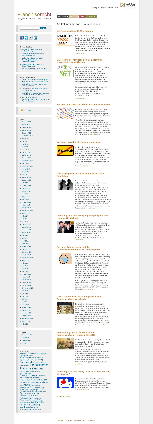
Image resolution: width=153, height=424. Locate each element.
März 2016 (25, 244)
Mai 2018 (25, 194)
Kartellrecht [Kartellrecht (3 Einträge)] (34, 380)
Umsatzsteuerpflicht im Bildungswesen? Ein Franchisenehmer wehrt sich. (79, 297)
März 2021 (25, 163)
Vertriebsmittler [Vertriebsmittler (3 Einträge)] (24, 402)
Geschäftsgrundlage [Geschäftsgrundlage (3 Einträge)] (25, 373)
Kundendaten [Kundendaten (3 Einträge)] (34, 382)
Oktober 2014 (26, 285)
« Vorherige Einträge (63, 396)
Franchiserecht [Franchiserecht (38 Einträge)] (39, 365)
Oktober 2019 (26, 180)
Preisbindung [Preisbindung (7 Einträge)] (35, 387)
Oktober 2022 (26, 133)
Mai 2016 (25, 238)
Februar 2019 (26, 185)
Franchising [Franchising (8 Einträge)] (24, 371)
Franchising (74, 16)
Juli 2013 (25, 324)
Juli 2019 (25, 183)
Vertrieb (82, 16)
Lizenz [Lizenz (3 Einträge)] (21, 385)
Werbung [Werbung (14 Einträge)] (35, 404)
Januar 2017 (26, 224)
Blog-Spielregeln (79, 420)
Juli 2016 (25, 235)
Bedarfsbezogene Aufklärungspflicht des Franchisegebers (35, 80)
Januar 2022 (26, 152)
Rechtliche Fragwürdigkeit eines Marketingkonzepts (32, 50)
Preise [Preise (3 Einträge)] (42, 387)
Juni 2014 (25, 296)
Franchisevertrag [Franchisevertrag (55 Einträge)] (31, 368)
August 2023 (26, 125)
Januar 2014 (26, 310)
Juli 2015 (25, 263)
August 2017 (26, 213)
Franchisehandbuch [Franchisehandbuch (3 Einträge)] (40, 362)
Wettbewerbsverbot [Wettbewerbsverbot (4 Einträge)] (26, 409)
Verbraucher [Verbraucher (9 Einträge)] (25, 396)
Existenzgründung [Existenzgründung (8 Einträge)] (35, 360)
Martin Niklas (26, 84)
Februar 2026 (26, 122)
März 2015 (25, 271)
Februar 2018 (26, 202)
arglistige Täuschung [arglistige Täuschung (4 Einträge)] (26, 355)
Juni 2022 (25, 144)
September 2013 (27, 318)
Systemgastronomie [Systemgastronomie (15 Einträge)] (30, 393)
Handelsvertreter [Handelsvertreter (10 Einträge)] (32, 377)
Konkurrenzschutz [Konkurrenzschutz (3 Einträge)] (25, 382)
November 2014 (27, 282)
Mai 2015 (25, 268)
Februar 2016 (26, 246)
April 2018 (25, 197)
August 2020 (26, 169)
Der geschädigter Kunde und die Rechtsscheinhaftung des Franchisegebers (78, 248)
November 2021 (27, 155)
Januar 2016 (26, 249)
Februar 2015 (26, 274)
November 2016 (27, 230)
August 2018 (26, 191)
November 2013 (27, 313)
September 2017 (27, 210)
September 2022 (27, 136)
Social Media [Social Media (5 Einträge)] (33, 391)
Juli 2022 (25, 141)
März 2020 (25, 174)
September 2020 (27, 166)
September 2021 (27, 161)
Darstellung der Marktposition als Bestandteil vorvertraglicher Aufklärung (80, 61)
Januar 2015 (26, 277)
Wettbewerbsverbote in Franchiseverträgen (79, 142)
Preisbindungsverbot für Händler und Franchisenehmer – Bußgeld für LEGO (76, 333)
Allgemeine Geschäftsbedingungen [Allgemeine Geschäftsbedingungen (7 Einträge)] (33, 354)
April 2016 (25, 241)
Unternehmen (91, 16)
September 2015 (27, 257)
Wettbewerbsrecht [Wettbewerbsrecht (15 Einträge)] (29, 407)
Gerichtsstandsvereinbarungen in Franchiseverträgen (33, 54)
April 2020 (25, 172)
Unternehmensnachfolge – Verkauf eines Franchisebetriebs (35, 94)
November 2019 (27, 177)
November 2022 (27, 130)
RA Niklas (61, 420)
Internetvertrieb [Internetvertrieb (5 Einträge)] (25, 380)
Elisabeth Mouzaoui (28, 97)
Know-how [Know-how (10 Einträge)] (42, 380)
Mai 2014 (25, 299)
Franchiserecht (63, 16)
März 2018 (25, 199)
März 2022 (25, 149)
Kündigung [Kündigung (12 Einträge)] (44, 382)
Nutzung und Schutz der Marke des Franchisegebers (83, 104)
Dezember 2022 (27, 127)
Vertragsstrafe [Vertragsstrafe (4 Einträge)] (24, 400)
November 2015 (27, 255)
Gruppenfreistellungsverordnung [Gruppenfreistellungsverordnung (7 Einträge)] (32, 375)
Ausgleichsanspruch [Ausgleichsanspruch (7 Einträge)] (28, 357)
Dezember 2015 (27, 252)
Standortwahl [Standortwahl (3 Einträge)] (42, 391)
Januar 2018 (26, 205)
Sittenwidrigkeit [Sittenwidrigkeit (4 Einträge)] (34, 389)
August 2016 (26, 233)
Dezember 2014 (27, 280)
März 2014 (25, 304)
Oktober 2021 (26, 158)
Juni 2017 (25, 219)
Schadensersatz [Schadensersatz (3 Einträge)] (24, 389)
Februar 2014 (26, 307)
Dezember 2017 (27, 208)
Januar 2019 (26, 188)
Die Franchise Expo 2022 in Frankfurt (75, 31)
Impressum (91, 420)
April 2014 (25, 302)
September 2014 (27, 288)
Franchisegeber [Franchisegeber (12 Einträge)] (27, 362)
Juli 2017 (25, 216)
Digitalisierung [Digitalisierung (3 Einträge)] (24, 360)
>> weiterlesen (80, 53)
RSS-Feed (27, 110)
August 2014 (26, 291)
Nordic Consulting (28, 79)
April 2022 (25, 147)
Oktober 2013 (26, 316)
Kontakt (69, 420)
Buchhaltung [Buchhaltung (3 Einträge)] (39, 357)
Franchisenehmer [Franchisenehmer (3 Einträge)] (25, 365)
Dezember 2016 (27, 227)
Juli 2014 (25, 293)
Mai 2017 (25, 221)
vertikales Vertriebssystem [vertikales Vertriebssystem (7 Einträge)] (29, 397)
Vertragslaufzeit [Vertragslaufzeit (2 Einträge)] (37, 398)
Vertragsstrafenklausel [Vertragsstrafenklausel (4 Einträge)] (36, 400)
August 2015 (26, 260)
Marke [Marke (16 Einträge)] (27, 384)
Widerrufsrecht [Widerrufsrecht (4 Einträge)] (37, 409)
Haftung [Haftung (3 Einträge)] (22, 377)
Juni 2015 (25, 266)
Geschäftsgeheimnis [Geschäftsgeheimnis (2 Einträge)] (35, 371)
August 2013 (26, 321)
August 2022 (26, 138)
